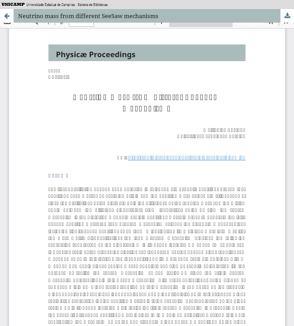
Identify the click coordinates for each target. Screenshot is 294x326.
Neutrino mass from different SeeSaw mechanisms (88, 16)
